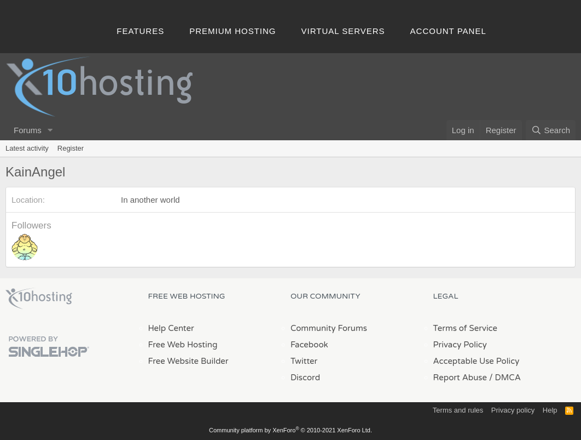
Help (550, 410)
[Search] (551, 130)
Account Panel (448, 31)
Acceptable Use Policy (476, 361)
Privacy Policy (460, 345)
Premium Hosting (232, 31)
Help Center (171, 328)
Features (140, 31)
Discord (305, 377)
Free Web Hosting (183, 345)
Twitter (303, 361)
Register (70, 148)
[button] (50, 130)
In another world (150, 199)
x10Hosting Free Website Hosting (38, 299)
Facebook (309, 345)
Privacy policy (512, 410)
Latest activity (27, 148)
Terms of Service (465, 328)
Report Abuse (460, 377)
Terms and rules (458, 410)
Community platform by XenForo (290, 430)
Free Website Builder (188, 361)
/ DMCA (505, 377)
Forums (28, 130)
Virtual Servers (343, 31)
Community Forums (328, 328)
